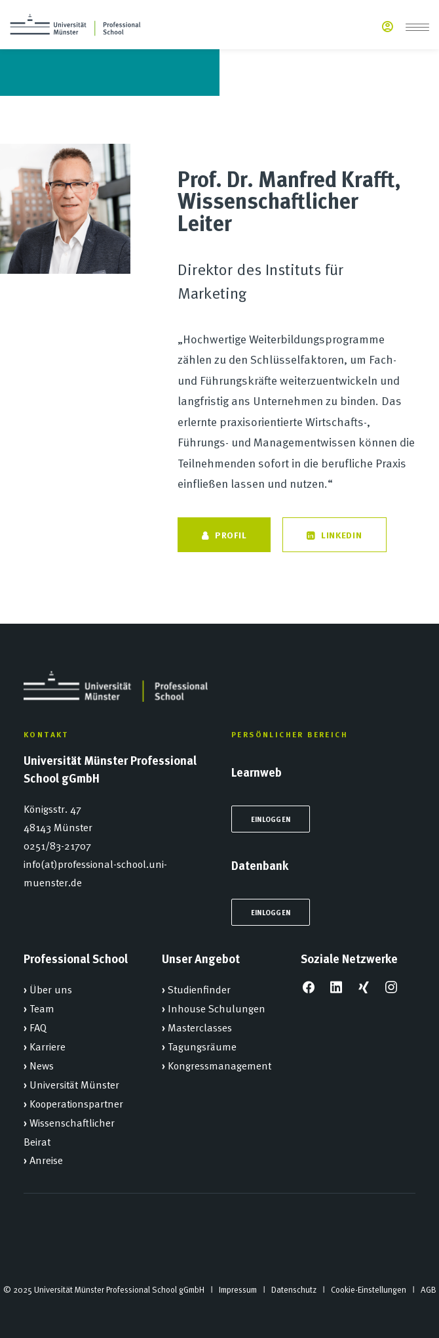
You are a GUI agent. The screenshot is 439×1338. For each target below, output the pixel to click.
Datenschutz (293, 1289)
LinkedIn (334, 534)
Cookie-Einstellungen (368, 1289)
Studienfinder (199, 989)
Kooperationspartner (76, 1103)
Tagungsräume (202, 1046)
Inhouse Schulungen (216, 1008)
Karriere (47, 1046)
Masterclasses (200, 1027)
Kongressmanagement (219, 1065)
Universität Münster (74, 1084)
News (41, 1065)
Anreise (46, 1159)
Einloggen (270, 819)
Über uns (50, 989)
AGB (428, 1289)
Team (41, 1008)
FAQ (38, 1027)
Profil (224, 534)
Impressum (238, 1289)
